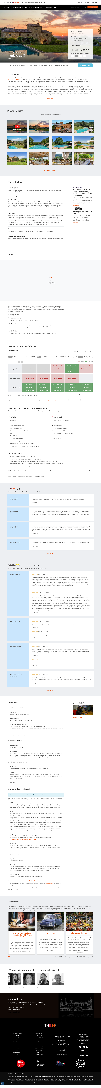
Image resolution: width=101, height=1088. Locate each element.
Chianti (17, 1035)
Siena (17, 1039)
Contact (79, 2)
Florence (17, 1037)
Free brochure (84, 1055)
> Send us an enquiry (14, 1009)
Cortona (17, 1044)
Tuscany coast (17, 1046)
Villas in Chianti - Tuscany (16, 52)
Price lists (72, 400)
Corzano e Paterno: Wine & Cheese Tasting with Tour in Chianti (21, 935)
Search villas (93, 7)
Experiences (64, 65)
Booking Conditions (86, 400)
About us (39, 1035)
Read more (50, 99)
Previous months (14, 362)
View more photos (50, 170)
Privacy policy (39, 1046)
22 (72, 56)
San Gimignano (17, 1042)
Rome (17, 1054)
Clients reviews (39, 1050)
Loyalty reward (39, 1042)
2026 (10, 356)
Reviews (50, 65)
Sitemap (39, 1052)
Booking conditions (39, 1039)
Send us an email (77, 717)
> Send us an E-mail (14, 1012)
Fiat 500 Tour (50, 933)
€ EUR (33, 356)
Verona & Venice (17, 1052)
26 (76, 56)
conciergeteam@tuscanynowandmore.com (24, 839)
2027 (15, 356)
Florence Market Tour (79, 933)
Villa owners (39, 1044)
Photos (17, 65)
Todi (17, 1050)
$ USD (39, 356)
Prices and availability (40, 65)
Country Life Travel (13, 79)
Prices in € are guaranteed (17, 400)
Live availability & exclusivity (47, 400)
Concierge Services (33, 880)
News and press (39, 1048)
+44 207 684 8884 (82, 716)
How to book (39, 1037)
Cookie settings (39, 1054)
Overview (11, 65)
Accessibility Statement (61, 1054)
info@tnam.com (83, 1052)
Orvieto (17, 1048)
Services (57, 65)
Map (31, 65)
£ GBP (44, 356)
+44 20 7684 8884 (91, 2)
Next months (26, 362)
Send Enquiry (85, 65)
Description (25, 65)
